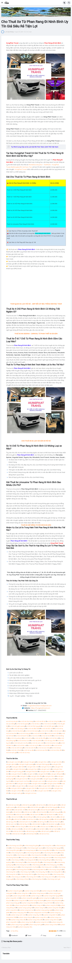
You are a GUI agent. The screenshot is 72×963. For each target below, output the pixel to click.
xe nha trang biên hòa (38, 869)
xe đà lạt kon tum (30, 819)
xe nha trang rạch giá (52, 879)
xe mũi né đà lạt (39, 721)
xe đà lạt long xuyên (32, 831)
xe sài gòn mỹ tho (33, 786)
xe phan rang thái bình (28, 903)
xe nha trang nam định (28, 857)
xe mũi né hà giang (22, 724)
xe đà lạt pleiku (58, 819)
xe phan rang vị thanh (51, 924)
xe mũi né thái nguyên (33, 726)
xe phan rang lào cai (23, 893)
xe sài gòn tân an (20, 786)
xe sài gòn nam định (46, 771)
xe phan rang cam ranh (18, 915)
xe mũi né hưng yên (24, 733)
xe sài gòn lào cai (43, 762)
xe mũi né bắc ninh (47, 728)
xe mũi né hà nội (45, 731)
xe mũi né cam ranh (37, 743)
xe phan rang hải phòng (53, 900)
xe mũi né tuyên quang (17, 726)
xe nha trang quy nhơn (52, 865)
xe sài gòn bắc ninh (32, 767)
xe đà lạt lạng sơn (22, 807)
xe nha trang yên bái (17, 848)
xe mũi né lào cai (35, 724)
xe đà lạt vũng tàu (20, 826)
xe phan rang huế (40, 908)
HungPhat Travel (20, 169)
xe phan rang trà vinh (42, 922)
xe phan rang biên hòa (50, 915)
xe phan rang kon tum (26, 910)
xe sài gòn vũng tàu (23, 783)
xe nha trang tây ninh (41, 872)
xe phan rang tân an (41, 917)
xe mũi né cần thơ (30, 748)
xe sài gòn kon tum (21, 779)
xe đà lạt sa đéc (15, 829)
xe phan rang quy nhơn (19, 912)
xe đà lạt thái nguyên (50, 807)
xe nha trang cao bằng (15, 845)
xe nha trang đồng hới (44, 860)
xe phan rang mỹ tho (27, 922)
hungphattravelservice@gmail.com (39, 706)
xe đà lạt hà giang (27, 805)
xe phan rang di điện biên (20, 896)
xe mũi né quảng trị (15, 738)
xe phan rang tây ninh (34, 915)
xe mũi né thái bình (38, 733)
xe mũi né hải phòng (17, 731)
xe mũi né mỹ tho (33, 745)
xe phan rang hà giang (15, 891)
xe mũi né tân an (21, 745)
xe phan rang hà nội (20, 900)
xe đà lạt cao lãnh (45, 826)
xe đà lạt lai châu (40, 805)
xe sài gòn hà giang (29, 762)
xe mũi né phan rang (52, 743)
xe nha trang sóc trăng (47, 877)
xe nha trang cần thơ (31, 877)
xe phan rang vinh (37, 905)
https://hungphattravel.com (40, 708)
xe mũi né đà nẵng (40, 738)
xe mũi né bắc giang (49, 726)
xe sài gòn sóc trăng (45, 788)
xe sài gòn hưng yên (17, 771)
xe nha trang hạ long (17, 853)
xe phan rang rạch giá (35, 924)
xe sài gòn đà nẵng (36, 776)
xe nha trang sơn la (22, 855)
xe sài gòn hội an (49, 776)
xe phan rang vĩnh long (52, 920)
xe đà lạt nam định (34, 814)
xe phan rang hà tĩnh (51, 905)
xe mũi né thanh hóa (22, 736)
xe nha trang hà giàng (31, 845)
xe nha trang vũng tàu (54, 869)
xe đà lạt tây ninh (24, 824)
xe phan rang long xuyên (18, 924)
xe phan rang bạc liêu (24, 927)
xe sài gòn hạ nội (33, 769)
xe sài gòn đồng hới (56, 774)
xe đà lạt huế (53, 817)
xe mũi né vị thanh (15, 750)
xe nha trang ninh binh (44, 857)
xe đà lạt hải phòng (45, 810)
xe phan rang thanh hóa (22, 905)
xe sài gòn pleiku (35, 779)
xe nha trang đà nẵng (33, 862)
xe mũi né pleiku (36, 740)
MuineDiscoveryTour (36, 165)
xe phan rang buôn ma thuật (38, 912)
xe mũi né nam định (52, 733)
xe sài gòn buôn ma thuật (21, 781)
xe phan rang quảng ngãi (44, 910)
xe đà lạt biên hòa (37, 824)
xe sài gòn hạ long (46, 767)
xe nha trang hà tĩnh (29, 860)
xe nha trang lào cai (47, 845)
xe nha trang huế (19, 862)
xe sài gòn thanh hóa (17, 774)
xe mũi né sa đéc (28, 750)
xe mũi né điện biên (33, 728)
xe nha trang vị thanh (22, 879)
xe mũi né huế (28, 738)
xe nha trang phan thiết (22, 869)
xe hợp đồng (9, 17)
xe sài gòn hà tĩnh (42, 774)
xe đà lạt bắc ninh (19, 810)
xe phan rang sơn (36, 896)
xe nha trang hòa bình (37, 855)
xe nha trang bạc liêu (37, 879)
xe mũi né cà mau (24, 752)
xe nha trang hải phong (33, 853)
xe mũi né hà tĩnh (46, 736)
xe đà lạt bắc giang (35, 807)
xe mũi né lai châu (48, 724)
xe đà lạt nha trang (54, 822)
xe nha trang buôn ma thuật (29, 867)
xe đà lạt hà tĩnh (15, 817)
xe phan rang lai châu (48, 891)
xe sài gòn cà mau (30, 793)
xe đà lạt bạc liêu (31, 834)
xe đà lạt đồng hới (28, 817)
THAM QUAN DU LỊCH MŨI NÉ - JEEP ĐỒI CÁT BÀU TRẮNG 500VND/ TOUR (36, 304)
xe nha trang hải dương (50, 853)
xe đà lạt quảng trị (41, 817)
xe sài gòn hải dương (19, 769)
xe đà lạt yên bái (53, 805)
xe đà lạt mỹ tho (53, 829)
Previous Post (6, 947)
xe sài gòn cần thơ (30, 788)
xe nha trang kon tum (22, 865)
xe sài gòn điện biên (18, 767)
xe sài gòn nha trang (38, 783)
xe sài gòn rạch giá (16, 793)
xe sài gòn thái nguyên (42, 764)
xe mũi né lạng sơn (19, 728)
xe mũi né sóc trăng (43, 748)
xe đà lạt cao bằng (13, 805)
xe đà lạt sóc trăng (17, 834)
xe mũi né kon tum (23, 740)
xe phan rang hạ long (45, 898)
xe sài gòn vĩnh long (16, 788)
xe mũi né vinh (35, 736)
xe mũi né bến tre (46, 745)
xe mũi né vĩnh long (16, 748)
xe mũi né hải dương (32, 731)
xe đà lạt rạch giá (46, 831)
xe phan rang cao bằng (32, 891)
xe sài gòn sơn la (45, 769)
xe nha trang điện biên (44, 850)
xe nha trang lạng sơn (28, 850)
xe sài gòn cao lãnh (43, 791)
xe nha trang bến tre (56, 872)
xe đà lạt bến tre (40, 829)
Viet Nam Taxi (27, 167)
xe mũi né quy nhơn (49, 740)
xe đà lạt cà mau (43, 834)
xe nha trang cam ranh (48, 867)
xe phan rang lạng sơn (38, 893)
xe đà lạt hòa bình (41, 812)
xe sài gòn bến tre (46, 786)
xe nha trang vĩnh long (27, 874)
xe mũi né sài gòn (12, 721)
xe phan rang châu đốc (18, 920)
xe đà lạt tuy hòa (41, 822)
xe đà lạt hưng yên (54, 812)
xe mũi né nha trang (26, 721)
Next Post (67, 947)
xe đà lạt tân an (32, 826)
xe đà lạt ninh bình (21, 814)
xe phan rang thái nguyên (52, 896)
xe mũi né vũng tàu (53, 721)
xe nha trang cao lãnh (43, 874)
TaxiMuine (47, 165)
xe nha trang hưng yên (53, 855)
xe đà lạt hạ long (32, 810)
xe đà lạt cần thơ (18, 831)
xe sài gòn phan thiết (53, 783)
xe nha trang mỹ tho (26, 872)
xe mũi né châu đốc (55, 750)
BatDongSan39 (16, 167)
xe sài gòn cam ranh (38, 781)
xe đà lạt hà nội (17, 812)
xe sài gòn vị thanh (15, 791)
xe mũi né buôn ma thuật (21, 743)
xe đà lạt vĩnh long (28, 829)
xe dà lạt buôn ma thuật (26, 822)
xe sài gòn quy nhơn (48, 779)
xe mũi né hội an (52, 738)
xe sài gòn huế (24, 776)
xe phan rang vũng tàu (25, 917)
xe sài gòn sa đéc (29, 791)
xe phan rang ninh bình (45, 903)
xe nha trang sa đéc (16, 877)
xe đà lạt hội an (18, 819)
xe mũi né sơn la (57, 731)
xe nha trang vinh (16, 860)
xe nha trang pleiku (37, 865)
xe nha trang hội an (48, 862)
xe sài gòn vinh (30, 774)
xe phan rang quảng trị (25, 908)
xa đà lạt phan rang (51, 824)
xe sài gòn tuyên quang (26, 764)
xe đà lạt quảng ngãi (45, 819)
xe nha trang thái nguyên (53, 848)
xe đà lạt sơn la (28, 812)
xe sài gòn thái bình (31, 771)
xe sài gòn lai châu (56, 762)
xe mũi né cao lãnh (41, 750)
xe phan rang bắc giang (29, 898)
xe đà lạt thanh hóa (49, 814)
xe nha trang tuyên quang (34, 848)
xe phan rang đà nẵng (54, 908)
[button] (2, 3)
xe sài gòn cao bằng (14, 762)
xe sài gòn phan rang (53, 781)
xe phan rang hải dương (36, 900)
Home (2, 17)
